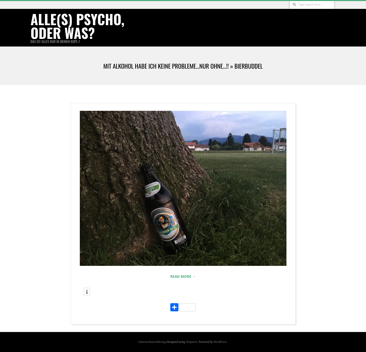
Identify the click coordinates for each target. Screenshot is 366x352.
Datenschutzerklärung (152, 342)
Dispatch (191, 342)
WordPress (220, 342)
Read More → (183, 276)
